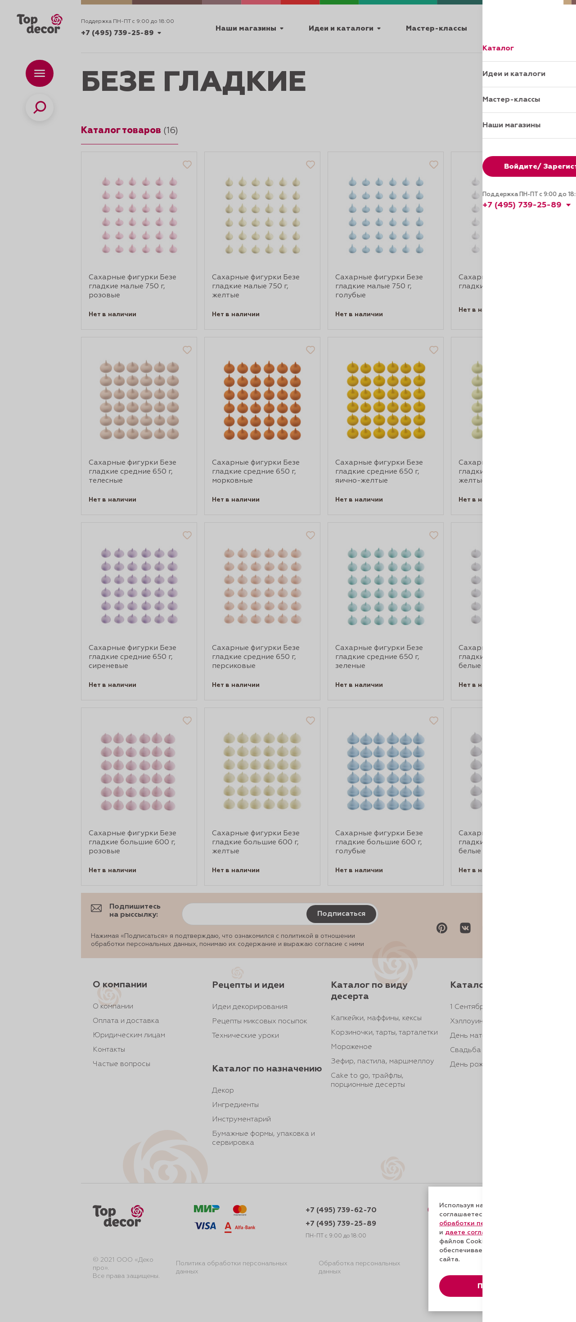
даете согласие (471, 1232)
